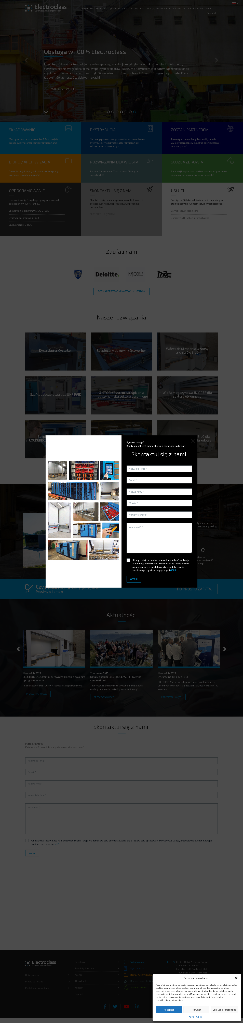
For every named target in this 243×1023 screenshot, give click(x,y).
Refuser (196, 1009)
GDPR (173, 570)
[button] (236, 978)
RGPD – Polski (195, 1017)
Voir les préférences (224, 1009)
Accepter (169, 1009)
